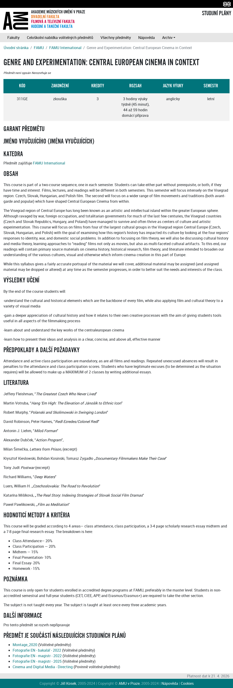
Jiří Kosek (68, 683)
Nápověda (146, 37)
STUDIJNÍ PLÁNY (216, 13)
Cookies (187, 683)
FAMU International (65, 47)
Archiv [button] (167, 37)
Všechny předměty (116, 37)
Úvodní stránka (16, 47)
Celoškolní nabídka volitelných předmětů (60, 37)
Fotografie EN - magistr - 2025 (37, 661)
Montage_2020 (25, 644)
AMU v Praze (129, 683)
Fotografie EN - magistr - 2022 (37, 655)
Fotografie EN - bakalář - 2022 (37, 650)
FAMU (39, 47)
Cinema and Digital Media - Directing (43, 666)
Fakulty (13, 37)
